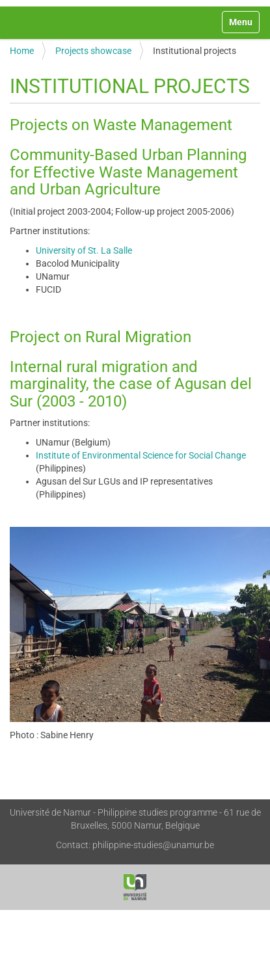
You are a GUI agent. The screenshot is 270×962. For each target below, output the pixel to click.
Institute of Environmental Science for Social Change (141, 455)
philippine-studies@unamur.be (153, 845)
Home (22, 51)
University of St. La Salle (84, 250)
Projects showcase (93, 51)
